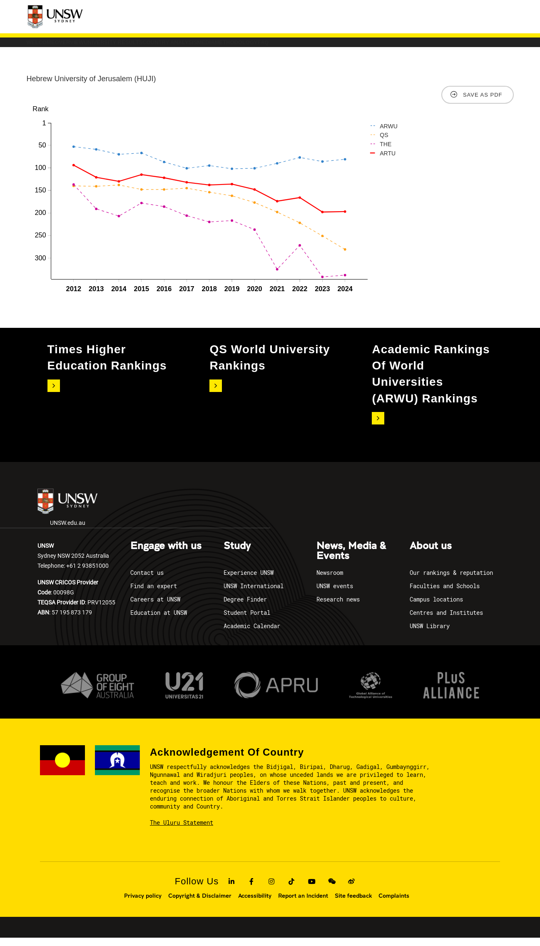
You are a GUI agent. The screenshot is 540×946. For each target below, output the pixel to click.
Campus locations (436, 608)
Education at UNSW (158, 621)
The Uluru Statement (181, 831)
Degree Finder (245, 608)
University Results (185, 46)
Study (237, 554)
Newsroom (329, 581)
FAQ (453, 46)
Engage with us (166, 554)
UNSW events (334, 594)
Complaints (393, 904)
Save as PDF (483, 103)
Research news (338, 608)
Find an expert (153, 594)
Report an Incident (303, 904)
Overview (111, 46)
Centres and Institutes (446, 621)
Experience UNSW (249, 581)
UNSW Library (430, 634)
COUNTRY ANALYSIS (274, 46)
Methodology (398, 46)
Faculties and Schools (445, 594)
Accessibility (254, 904)
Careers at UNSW (155, 608)
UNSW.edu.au (67, 516)
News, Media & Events (351, 559)
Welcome (54, 46)
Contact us (147, 581)
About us (431, 554)
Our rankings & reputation (451, 581)
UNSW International (254, 594)
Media (340, 46)
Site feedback (353, 904)
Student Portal (247, 621)
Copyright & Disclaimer (199, 904)
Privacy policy (143, 904)
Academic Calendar (252, 634)
